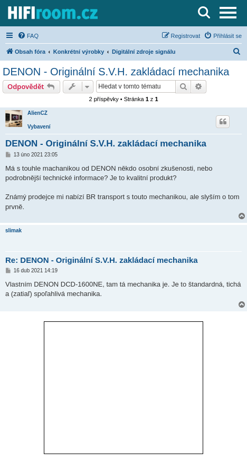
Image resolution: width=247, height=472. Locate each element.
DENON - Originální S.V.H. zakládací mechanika (116, 71)
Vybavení (39, 127)
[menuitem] (28, 36)
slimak (13, 230)
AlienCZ (37, 113)
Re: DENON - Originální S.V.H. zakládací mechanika (101, 259)
